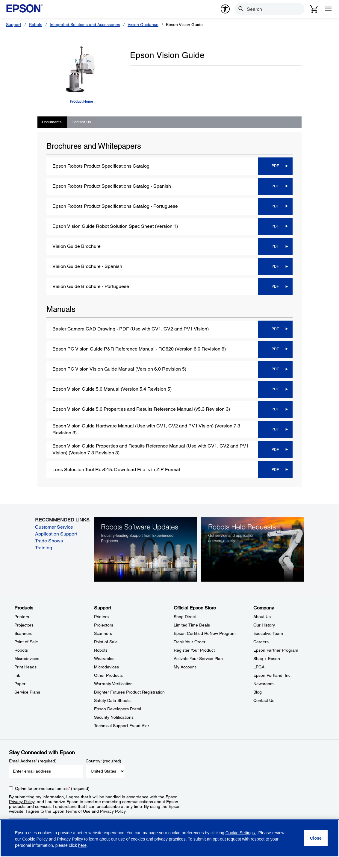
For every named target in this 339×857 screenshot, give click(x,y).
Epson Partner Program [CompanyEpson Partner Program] (275, 650)
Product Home (81, 101)
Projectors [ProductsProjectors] (24, 625)
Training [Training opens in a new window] (43, 547)
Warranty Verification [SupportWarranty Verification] (113, 683)
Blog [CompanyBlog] (257, 692)
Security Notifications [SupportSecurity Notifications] (114, 717)
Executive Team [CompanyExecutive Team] (268, 633)
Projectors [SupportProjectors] (103, 625)
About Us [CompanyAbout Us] (262, 616)
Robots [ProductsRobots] (21, 650)
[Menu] (328, 9)
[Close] (316, 838)
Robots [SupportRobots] (101, 650)
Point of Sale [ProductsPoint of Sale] (26, 641)
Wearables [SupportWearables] (104, 658)
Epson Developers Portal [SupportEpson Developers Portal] (117, 708)
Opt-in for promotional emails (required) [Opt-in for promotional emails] (52, 788)
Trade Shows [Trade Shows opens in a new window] (49, 541)
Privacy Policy (21, 801)
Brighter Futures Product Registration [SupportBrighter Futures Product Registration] (129, 692)
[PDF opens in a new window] (275, 166)
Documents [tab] (52, 122)
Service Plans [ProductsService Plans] (27, 692)
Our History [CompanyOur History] (264, 625)
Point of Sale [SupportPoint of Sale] (106, 641)
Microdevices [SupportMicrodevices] (106, 667)
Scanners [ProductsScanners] (23, 633)
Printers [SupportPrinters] (101, 616)
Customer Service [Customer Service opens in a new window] (54, 527)
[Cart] (314, 9)
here (82, 845)
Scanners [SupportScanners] (103, 633)
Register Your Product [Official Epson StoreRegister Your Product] (194, 650)
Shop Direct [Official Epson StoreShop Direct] (185, 616)
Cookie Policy (35, 839)
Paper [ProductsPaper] (19, 683)
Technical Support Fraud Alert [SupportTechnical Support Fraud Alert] (122, 725)
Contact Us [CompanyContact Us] (263, 700)
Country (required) (103, 761)
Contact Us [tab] (81, 122)
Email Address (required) (33, 761)
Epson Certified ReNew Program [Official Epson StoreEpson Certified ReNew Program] (205, 633)
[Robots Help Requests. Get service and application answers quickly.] (252, 549)
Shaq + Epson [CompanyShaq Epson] (266, 658)
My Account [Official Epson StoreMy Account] (185, 667)
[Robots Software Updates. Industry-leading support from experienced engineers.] (145, 549)
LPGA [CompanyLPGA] (258, 667)
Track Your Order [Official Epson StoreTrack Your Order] (189, 641)
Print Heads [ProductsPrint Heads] (25, 667)
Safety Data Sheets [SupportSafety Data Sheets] (112, 700)
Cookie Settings (241, 832)
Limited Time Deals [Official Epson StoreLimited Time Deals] (192, 625)
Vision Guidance (143, 24)
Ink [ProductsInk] (17, 675)
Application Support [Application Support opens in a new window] (56, 534)
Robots (35, 24)
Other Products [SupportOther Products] (108, 675)
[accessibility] (225, 9)
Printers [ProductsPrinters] (21, 616)
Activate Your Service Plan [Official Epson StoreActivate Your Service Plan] (198, 658)
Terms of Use (77, 811)
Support (13, 24)
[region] (169, 838)
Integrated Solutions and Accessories (85, 24)
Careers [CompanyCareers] (261, 641)
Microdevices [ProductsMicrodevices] (26, 658)
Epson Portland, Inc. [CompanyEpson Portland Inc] (272, 675)
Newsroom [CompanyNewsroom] (263, 683)
